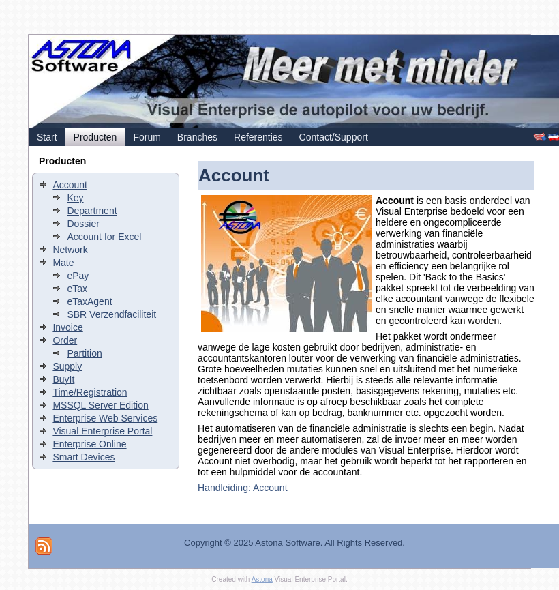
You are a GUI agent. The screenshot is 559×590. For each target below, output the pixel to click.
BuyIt (63, 379)
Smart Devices (83, 457)
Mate (63, 262)
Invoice (67, 327)
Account (69, 184)
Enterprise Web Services (104, 418)
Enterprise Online (89, 444)
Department (92, 210)
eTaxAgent (89, 301)
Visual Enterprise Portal (102, 431)
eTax (77, 288)
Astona (262, 579)
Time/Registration (89, 392)
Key (75, 197)
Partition (84, 353)
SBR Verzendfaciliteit (111, 314)
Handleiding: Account (243, 487)
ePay (78, 275)
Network (69, 249)
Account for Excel (104, 236)
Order (64, 340)
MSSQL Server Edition (100, 405)
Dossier (83, 223)
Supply (67, 366)
